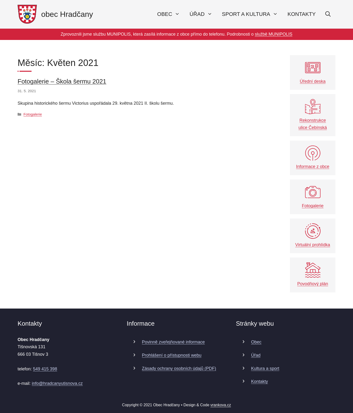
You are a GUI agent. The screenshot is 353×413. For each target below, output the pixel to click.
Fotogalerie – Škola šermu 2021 (62, 81)
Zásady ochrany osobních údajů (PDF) (179, 368)
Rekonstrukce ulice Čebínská (312, 114)
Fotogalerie (32, 114)
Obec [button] (171, 14)
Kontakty (302, 14)
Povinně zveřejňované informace (173, 342)
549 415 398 (45, 369)
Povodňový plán (312, 274)
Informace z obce (312, 157)
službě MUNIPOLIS (273, 34)
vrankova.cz (220, 405)
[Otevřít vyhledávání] (327, 14)
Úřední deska (313, 72)
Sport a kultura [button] (252, 14)
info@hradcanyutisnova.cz (57, 383)
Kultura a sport (265, 368)
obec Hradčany (67, 14)
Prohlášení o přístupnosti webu (171, 355)
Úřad (256, 355)
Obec (256, 342)
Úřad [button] (203, 14)
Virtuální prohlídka (312, 235)
